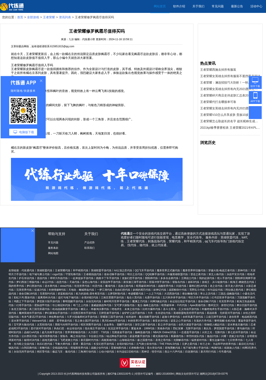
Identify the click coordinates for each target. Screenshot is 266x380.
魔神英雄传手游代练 (30, 312)
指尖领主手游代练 (95, 328)
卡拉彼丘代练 (96, 336)
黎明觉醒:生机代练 (225, 320)
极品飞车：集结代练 (64, 351)
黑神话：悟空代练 (151, 351)
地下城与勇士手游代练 (196, 347)
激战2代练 (213, 336)
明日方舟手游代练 (198, 297)
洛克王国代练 (19, 309)
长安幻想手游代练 (104, 343)
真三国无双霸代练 (39, 309)
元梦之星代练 (189, 343)
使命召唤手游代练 (114, 274)
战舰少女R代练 (99, 347)
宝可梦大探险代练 (124, 305)
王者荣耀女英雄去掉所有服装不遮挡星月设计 (230, 76)
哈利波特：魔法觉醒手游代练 (142, 316)
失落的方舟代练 (203, 320)
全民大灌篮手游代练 (190, 324)
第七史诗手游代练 (238, 332)
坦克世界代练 (82, 285)
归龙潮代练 (191, 351)
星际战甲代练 (42, 305)
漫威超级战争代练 (101, 305)
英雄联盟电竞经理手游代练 (188, 312)
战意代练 (61, 282)
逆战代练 (42, 278)
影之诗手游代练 (167, 324)
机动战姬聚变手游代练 (65, 309)
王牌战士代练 (188, 278)
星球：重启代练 (82, 343)
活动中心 (256, 6)
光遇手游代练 (152, 297)
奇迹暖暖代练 (136, 293)
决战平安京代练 (236, 274)
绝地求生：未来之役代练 (126, 309)
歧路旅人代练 (232, 347)
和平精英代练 (80, 270)
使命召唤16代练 (28, 293)
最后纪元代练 (246, 343)
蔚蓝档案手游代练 (140, 336)
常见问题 (218, 6)
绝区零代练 (43, 351)
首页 (20, 17)
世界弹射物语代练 (75, 332)
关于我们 (198, 6)
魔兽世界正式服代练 (168, 270)
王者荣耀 (49, 17)
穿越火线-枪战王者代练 (221, 270)
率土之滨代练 (208, 293)
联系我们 (89, 247)
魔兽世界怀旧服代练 (194, 270)
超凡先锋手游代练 (52, 332)
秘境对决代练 (31, 340)
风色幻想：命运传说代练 (68, 328)
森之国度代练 (145, 340)
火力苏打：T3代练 (98, 332)
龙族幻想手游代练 (132, 278)
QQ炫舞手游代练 (155, 274)
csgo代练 (57, 274)
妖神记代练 (159, 289)
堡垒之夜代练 (198, 274)
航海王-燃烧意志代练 (242, 282)
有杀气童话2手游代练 (33, 316)
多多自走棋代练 (169, 278)
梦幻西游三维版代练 (27, 282)
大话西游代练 (172, 293)
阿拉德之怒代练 (234, 289)
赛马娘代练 (243, 328)
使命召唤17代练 (207, 301)
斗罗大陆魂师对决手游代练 (82, 316)
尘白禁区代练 (29, 336)
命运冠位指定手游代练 (182, 301)
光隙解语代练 (181, 340)
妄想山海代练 (90, 282)
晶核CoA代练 (31, 332)
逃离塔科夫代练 (47, 297)
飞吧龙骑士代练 (69, 340)
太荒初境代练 (44, 324)
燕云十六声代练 (174, 351)
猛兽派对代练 (199, 340)
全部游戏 (33, 17)
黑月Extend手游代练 (113, 320)
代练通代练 (27, 270)
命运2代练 (48, 282)
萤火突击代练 (154, 347)
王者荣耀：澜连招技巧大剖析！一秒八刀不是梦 (230, 82)
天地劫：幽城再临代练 (81, 289)
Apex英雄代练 (198, 305)
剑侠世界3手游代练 (139, 320)
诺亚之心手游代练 (181, 320)
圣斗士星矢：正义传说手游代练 (181, 309)
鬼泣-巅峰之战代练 (148, 305)
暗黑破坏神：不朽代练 (174, 305)
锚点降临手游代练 (116, 336)
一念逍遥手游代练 (189, 332)
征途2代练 (40, 289)
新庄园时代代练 (90, 340)
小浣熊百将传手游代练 (83, 312)
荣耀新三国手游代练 (111, 316)
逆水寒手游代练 (20, 320)
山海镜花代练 (127, 340)
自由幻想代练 (122, 289)
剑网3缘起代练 (158, 301)
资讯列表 (65, 17)
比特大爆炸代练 (151, 309)
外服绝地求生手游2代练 (215, 309)
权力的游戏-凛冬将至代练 (90, 293)
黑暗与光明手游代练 (66, 324)
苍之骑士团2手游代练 (87, 320)
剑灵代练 (97, 285)
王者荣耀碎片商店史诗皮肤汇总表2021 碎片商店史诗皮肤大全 (230, 95)
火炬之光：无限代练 (213, 332)
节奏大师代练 (62, 343)
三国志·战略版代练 (228, 293)
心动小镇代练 (106, 351)
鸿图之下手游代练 (24, 301)
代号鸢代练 (225, 351)
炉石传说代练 (26, 278)
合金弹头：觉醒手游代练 (118, 324)
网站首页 (160, 6)
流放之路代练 (125, 285)
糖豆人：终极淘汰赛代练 (95, 309)
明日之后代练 (135, 274)
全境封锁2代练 (89, 297)
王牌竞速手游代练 (109, 312)
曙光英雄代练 (160, 336)
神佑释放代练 (56, 316)
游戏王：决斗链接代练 (215, 282)
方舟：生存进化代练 (159, 312)
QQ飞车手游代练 (144, 270)
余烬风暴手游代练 (193, 316)
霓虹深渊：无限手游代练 (187, 328)
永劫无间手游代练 (24, 351)
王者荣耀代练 (62, 270)
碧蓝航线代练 (65, 293)
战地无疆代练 (49, 340)
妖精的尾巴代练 (142, 289)
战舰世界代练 (166, 285)
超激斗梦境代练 (171, 316)
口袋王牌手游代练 (216, 316)
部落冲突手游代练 (159, 282)
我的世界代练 (16, 285)
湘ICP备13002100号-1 (120, 373)
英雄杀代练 (163, 328)
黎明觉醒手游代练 (73, 301)
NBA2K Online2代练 (164, 332)
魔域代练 (110, 285)
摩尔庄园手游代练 (247, 305)
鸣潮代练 (216, 347)
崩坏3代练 (194, 282)
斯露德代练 (177, 336)
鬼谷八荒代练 (134, 297)
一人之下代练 (154, 293)
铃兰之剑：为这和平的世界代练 (218, 343)
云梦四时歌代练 (116, 293)
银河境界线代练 (48, 336)
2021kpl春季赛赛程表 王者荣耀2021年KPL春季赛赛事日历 (230, 127)
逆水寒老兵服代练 (237, 324)
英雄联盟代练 (44, 270)
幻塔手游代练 (24, 305)
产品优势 (89, 242)
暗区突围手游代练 (91, 324)
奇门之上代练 (80, 305)
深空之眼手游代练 (145, 324)
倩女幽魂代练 (190, 293)
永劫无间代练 (93, 301)
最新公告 (237, 6)
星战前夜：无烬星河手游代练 (223, 312)
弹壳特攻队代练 (195, 336)
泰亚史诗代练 (160, 320)
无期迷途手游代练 (122, 332)
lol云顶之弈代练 (123, 270)
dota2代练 (66, 285)
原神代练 (242, 270)
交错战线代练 (60, 347)
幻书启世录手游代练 (223, 297)
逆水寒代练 (51, 285)
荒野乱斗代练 (197, 289)
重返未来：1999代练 (143, 328)
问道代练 (181, 285)
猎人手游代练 (225, 278)
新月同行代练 (208, 351)
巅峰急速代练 (142, 332)
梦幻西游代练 (34, 285)
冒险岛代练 (178, 282)
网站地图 (53, 253)
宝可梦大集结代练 (24, 324)
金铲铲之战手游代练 (133, 312)
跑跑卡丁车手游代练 (107, 278)
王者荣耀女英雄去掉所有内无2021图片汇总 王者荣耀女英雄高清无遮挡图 (230, 89)
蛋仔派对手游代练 (41, 328)
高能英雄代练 (109, 340)
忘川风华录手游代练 (174, 297)
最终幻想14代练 (198, 285)
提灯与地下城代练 (68, 297)
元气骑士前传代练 (146, 343)
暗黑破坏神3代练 (146, 285)
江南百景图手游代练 (112, 297)
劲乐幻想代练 (44, 343)
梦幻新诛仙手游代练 (56, 312)
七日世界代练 (235, 340)
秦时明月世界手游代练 (117, 301)
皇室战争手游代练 (110, 282)
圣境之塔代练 (163, 340)
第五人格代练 (216, 274)
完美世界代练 (24, 289)
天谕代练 (74, 282)
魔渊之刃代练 (140, 301)
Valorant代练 (39, 320)
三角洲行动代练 (87, 351)
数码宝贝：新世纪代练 (221, 305)
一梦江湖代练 (104, 289)
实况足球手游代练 (118, 328)
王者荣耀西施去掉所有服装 (218, 69)
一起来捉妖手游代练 (82, 278)
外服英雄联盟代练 (177, 274)
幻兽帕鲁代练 (136, 347)
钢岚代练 (14, 347)
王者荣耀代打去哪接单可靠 (218, 102)
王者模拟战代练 (92, 274)
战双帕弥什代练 (178, 289)
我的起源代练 (207, 278)
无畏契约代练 (47, 293)
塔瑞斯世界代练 (79, 347)
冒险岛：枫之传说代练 (73, 336)
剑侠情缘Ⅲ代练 (57, 289)
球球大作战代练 (59, 278)
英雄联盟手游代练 (101, 270)
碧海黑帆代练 (172, 347)
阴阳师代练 (151, 278)
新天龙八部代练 (234, 285)
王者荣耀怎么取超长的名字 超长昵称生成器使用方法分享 (230, 121)
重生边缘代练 (217, 340)
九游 (71, 39)
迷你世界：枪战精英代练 (243, 316)
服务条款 (53, 247)
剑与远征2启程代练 (128, 351)
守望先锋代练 (73, 274)
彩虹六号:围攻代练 (24, 297)
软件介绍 (179, 6)
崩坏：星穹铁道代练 (60, 320)
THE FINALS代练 (169, 343)
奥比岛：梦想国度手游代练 (219, 328)
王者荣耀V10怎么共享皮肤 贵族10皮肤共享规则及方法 (230, 114)
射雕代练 (44, 347)
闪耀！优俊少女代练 (232, 336)
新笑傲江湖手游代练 (135, 282)
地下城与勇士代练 (39, 274)
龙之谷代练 (216, 285)
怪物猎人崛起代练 (214, 324)
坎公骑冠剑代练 (61, 305)
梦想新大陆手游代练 (48, 301)
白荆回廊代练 (29, 347)
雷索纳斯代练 (118, 347)
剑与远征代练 (215, 289)
